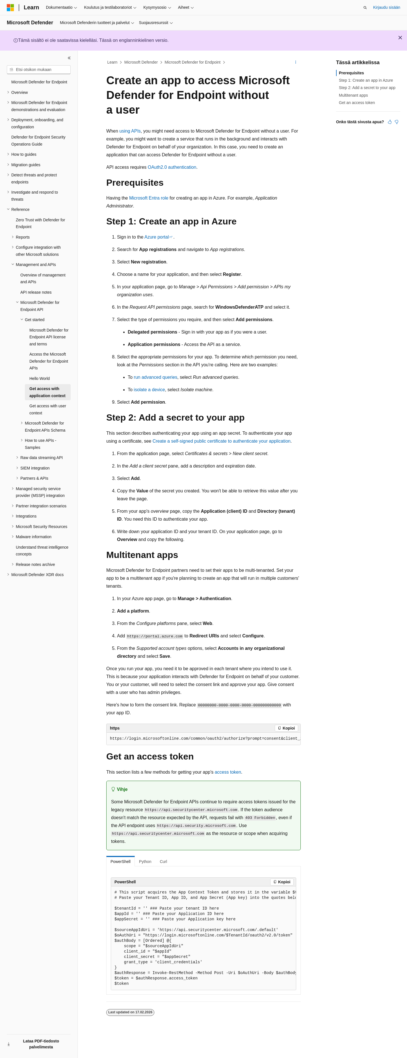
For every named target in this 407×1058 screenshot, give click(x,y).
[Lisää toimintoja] (296, 62)
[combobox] (39, 69)
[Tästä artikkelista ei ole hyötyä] (396, 121)
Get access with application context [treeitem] (47, 392)
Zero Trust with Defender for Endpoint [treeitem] (40, 223)
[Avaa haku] (365, 8)
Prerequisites (351, 73)
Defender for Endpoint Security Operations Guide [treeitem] (38, 140)
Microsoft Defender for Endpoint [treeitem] (39, 82)
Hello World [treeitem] (39, 378)
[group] (203, 739)
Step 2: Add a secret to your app (367, 87)
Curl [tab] (163, 861)
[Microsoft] (10, 7)
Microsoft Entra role (148, 198)
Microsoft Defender (141, 62)
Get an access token (357, 102)
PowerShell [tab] (121, 861)
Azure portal (156, 237)
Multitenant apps (353, 95)
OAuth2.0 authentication (172, 167)
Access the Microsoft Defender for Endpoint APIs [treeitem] (48, 361)
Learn (112, 62)
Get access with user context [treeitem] (47, 409)
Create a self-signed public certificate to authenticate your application (222, 441)
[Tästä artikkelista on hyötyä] (389, 121)
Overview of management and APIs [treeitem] (43, 278)
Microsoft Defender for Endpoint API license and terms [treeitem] (49, 337)
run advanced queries (155, 377)
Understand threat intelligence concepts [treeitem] (42, 551)
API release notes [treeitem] (36, 292)
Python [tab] (145, 861)
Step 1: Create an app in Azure (366, 80)
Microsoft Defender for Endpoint (193, 62)
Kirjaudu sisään (386, 7)
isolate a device (149, 389)
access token (228, 772)
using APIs (130, 131)
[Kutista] (69, 58)
